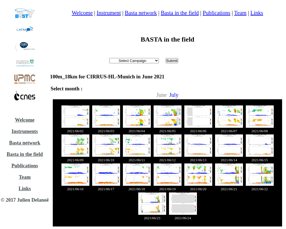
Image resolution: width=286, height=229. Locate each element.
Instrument (109, 13)
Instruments (25, 131)
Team (24, 177)
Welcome (25, 120)
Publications (24, 165)
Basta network (24, 143)
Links (25, 188)
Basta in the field (25, 154)
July (173, 95)
